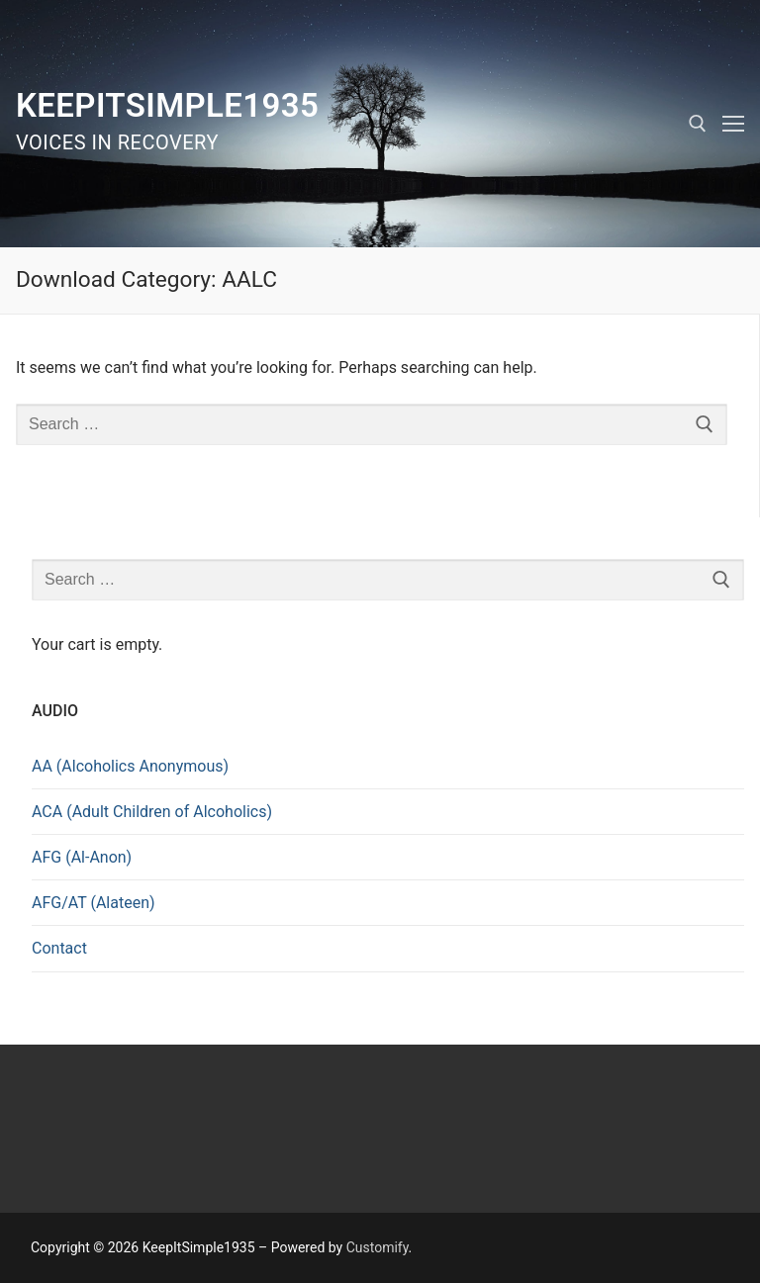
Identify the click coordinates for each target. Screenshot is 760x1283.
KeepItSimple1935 (167, 105)
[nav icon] (733, 123)
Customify (377, 1247)
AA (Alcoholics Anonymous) (130, 766)
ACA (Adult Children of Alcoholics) (152, 811)
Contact (59, 948)
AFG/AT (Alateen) (93, 902)
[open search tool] (698, 124)
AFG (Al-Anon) (82, 857)
